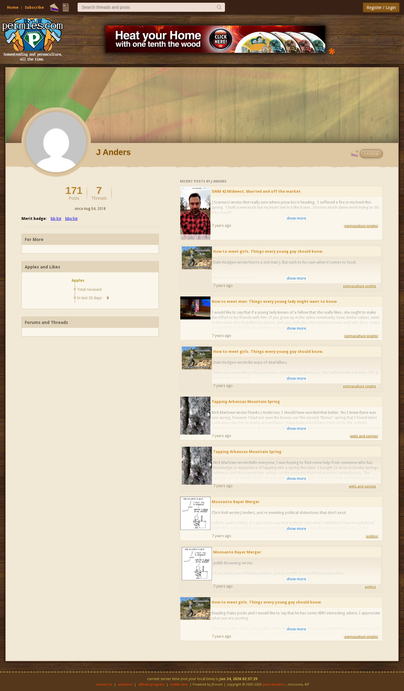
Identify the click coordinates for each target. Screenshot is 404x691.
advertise (125, 684)
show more (296, 218)
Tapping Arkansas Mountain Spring (246, 401)
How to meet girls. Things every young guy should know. (268, 251)
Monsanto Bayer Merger (236, 501)
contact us (104, 684)
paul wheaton (274, 684)
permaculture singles (361, 226)
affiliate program (151, 684)
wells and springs (364, 436)
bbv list (71, 218)
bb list (56, 218)
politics (372, 536)
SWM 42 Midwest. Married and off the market (256, 191)
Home (12, 7)
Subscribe (34, 7)
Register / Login (381, 7)
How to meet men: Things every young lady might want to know (274, 301)
